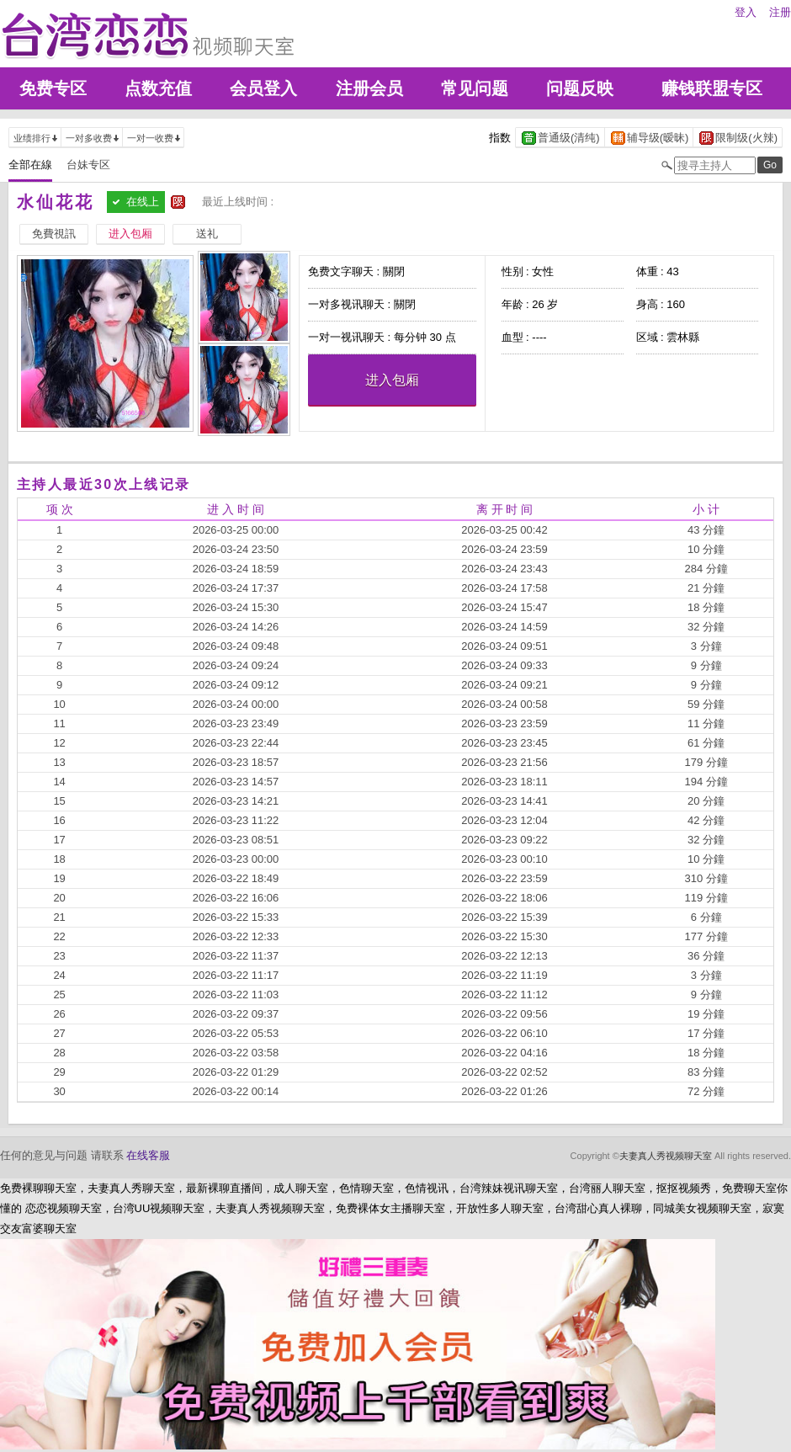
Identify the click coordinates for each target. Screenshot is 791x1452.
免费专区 (53, 88)
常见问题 (474, 88)
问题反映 (579, 88)
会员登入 (263, 88)
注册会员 (369, 88)
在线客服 (148, 1155)
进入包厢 (392, 380)
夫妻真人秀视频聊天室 (665, 1156)
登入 (745, 12)
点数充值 (158, 88)
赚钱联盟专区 (711, 88)
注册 (780, 12)
